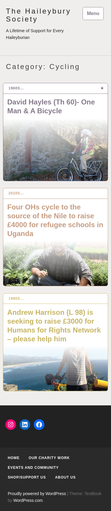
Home (14, 458)
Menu (93, 13)
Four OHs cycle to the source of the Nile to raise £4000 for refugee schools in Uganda (55, 220)
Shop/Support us (27, 477)
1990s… (16, 299)
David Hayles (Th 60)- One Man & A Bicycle (51, 106)
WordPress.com (28, 500)
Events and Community (33, 468)
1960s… (16, 88)
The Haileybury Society (38, 15)
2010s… (16, 193)
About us (65, 477)
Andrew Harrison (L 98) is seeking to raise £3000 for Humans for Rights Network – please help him (54, 325)
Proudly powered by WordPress (37, 493)
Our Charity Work (49, 458)
